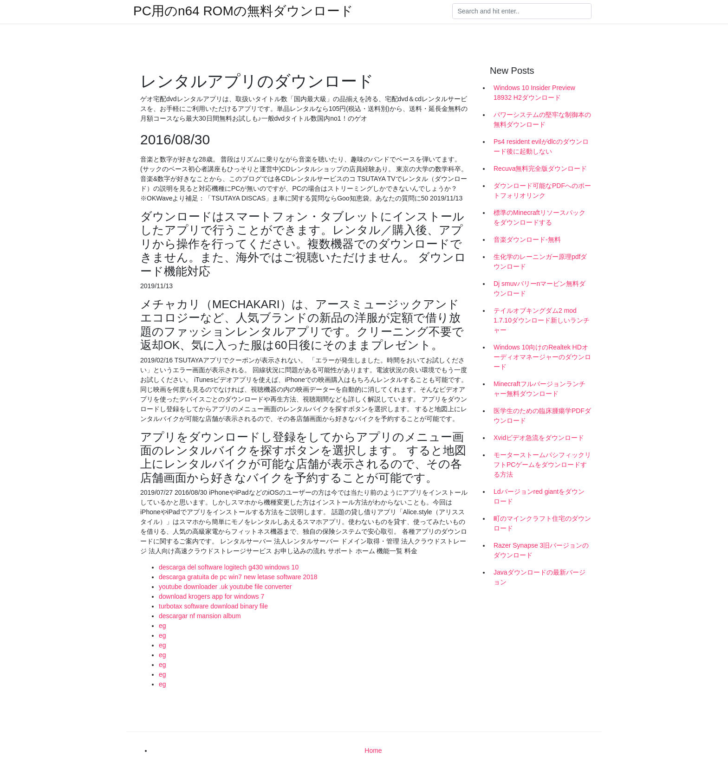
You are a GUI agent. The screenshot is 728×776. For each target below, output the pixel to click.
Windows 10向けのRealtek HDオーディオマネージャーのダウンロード (542, 356)
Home (373, 750)
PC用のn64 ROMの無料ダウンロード (243, 11)
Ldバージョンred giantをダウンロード (539, 496)
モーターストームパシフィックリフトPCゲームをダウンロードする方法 (542, 464)
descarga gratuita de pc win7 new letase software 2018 (238, 577)
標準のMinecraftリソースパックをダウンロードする (539, 217)
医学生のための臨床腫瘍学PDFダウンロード (542, 415)
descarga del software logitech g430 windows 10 (229, 567)
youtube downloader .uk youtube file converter (225, 586)
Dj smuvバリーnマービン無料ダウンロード (539, 288)
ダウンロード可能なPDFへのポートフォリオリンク (542, 190)
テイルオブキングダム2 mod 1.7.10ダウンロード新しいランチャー (542, 320)
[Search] (522, 11)
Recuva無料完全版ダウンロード (540, 168)
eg (162, 625)
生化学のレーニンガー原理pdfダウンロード (540, 261)
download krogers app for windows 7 (211, 596)
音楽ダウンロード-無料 (527, 239)
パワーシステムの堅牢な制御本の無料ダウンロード (542, 119)
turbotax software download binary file (213, 606)
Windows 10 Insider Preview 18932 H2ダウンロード (534, 92)
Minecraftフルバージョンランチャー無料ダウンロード (539, 388)
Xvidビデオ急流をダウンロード (539, 437)
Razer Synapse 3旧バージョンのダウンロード (541, 550)
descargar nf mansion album (200, 616)
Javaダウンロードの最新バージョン (539, 577)
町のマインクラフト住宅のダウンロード (542, 523)
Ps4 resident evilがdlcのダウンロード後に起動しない (541, 146)
